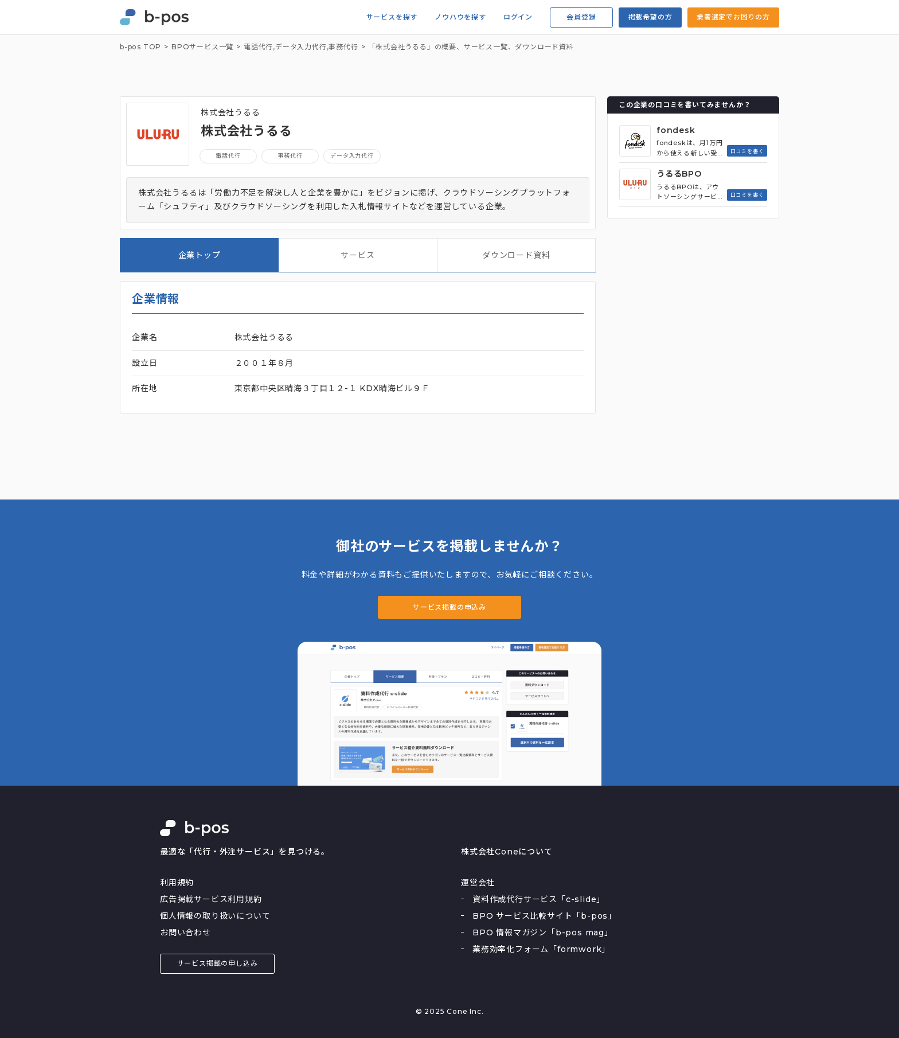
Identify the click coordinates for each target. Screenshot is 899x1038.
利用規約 (177, 882)
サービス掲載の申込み (449, 607)
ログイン (518, 17)
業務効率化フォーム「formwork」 (541, 949)
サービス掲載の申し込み (217, 963)
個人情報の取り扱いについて (215, 916)
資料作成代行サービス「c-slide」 (538, 899)
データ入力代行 (301, 47)
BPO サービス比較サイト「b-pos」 (544, 916)
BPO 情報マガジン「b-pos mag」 (542, 932)
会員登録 (581, 17)
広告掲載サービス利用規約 (211, 899)
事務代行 (343, 47)
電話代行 (228, 155)
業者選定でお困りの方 (733, 17)
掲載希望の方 (650, 17)
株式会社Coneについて (507, 851)
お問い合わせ (185, 932)
